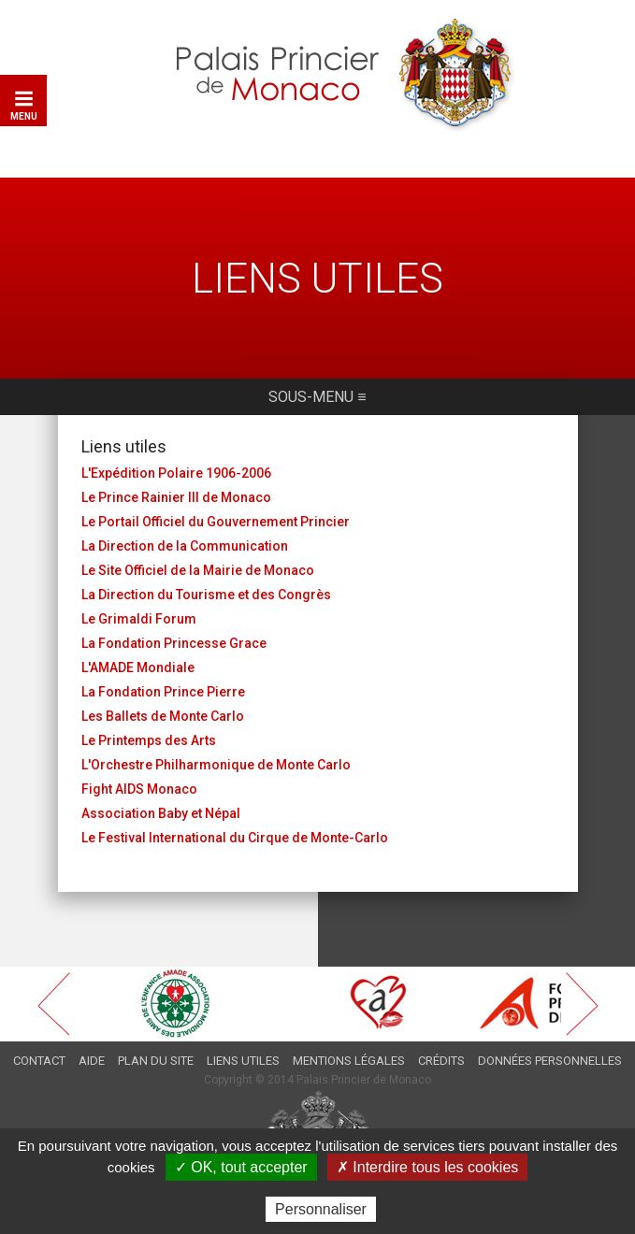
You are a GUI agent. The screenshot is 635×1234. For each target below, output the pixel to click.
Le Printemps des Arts (148, 740)
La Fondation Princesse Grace (174, 643)
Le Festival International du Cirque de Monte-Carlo (234, 837)
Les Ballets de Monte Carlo (162, 716)
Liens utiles (243, 1061)
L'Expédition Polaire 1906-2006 (176, 473)
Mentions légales (349, 1061)
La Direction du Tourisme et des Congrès (206, 594)
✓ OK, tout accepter (241, 1167)
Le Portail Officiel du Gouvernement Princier (215, 521)
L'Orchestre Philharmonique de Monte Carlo (216, 764)
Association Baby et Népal (160, 813)
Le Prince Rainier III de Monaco (176, 497)
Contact (39, 1061)
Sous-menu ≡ (317, 397)
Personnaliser (321, 1209)
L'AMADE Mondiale (138, 667)
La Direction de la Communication (184, 545)
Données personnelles (550, 1061)
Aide (92, 1061)
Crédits (441, 1061)
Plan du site (156, 1061)
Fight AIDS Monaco (139, 789)
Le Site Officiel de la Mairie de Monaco (197, 570)
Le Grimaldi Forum (138, 618)
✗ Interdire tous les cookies (427, 1167)
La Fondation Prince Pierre (163, 691)
